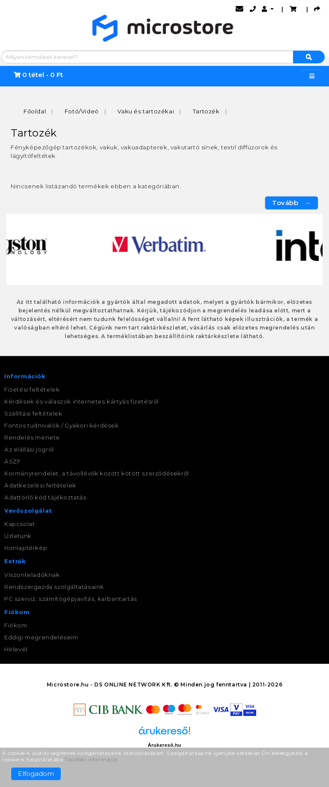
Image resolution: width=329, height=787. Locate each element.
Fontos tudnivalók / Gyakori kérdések (61, 425)
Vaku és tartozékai (145, 111)
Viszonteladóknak (32, 574)
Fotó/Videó (82, 111)
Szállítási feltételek (33, 413)
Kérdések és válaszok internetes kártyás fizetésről (81, 401)
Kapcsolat (19, 524)
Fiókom (15, 625)
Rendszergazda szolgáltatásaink (54, 586)
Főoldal (35, 111)
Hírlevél (15, 649)
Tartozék (206, 111)
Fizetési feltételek (32, 389)
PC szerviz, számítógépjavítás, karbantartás (70, 598)
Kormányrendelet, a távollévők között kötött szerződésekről (96, 473)
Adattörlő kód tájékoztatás (45, 497)
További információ (91, 759)
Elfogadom (36, 773)
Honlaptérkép (25, 548)
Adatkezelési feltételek (40, 485)
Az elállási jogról (29, 449)
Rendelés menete (32, 437)
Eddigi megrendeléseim (41, 637)
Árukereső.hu (164, 745)
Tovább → (291, 203)
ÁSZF (12, 461)
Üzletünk (18, 536)
